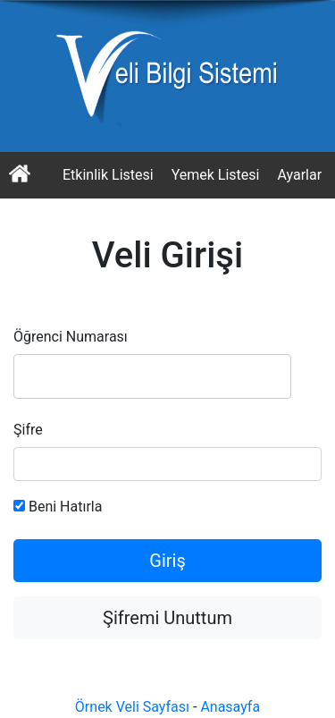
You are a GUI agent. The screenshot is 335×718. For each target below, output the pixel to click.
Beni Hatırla (57, 506)
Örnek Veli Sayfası (132, 706)
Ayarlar (299, 174)
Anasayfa (230, 706)
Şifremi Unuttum (167, 618)
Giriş (167, 560)
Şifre (28, 429)
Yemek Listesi (216, 174)
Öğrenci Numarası (70, 336)
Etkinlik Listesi (108, 174)
